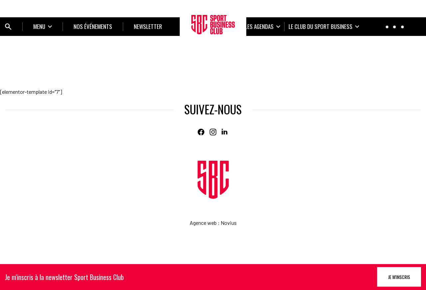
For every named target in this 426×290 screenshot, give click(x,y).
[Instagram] (213, 132)
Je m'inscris (399, 276)
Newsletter (148, 26)
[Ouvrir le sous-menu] (42, 26)
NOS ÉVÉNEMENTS (93, 26)
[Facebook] (201, 132)
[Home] (213, 180)
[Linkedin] (225, 132)
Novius (229, 222)
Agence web (203, 222)
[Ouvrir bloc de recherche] (8, 26)
